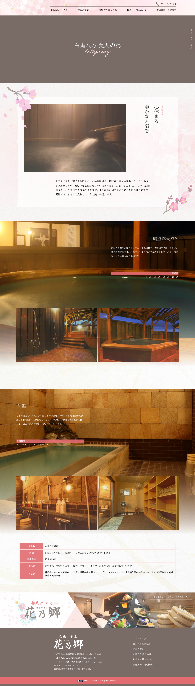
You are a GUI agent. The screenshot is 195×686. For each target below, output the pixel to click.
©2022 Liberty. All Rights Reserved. (97, 680)
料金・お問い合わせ (136, 10)
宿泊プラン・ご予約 (191, 39)
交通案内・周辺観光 (166, 10)
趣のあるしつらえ (59, 10)
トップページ (139, 638)
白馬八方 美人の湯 (108, 10)
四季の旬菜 (83, 10)
